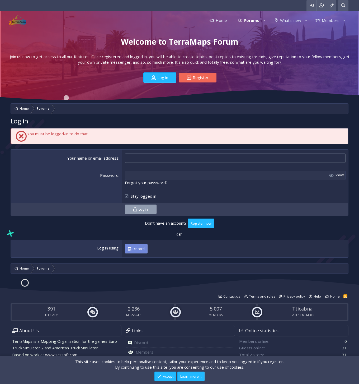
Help (317, 296)
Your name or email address (93, 158)
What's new (290, 20)
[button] (264, 20)
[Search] (343, 5)
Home (221, 20)
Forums (251, 20)
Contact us (231, 296)
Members (330, 20)
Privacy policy (294, 296)
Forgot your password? (146, 182)
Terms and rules (262, 296)
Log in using (108, 248)
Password (109, 175)
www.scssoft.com (61, 354)
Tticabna (302, 309)
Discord (141, 342)
